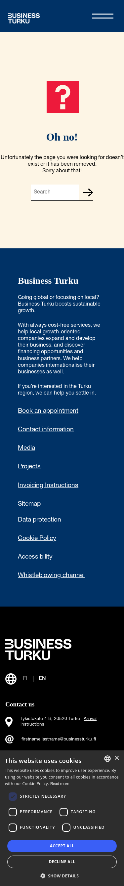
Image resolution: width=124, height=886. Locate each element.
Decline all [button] (62, 862)
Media (26, 448)
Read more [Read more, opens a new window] (59, 784)
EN (42, 679)
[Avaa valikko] (102, 16)
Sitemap (29, 504)
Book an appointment (48, 411)
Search (87, 192)
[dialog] (62, 818)
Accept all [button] (62, 846)
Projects (29, 467)
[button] (62, 875)
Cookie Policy (37, 538)
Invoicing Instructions (48, 486)
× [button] (116, 758)
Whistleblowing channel (51, 575)
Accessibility (35, 557)
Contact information (46, 430)
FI (25, 679)
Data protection (39, 520)
